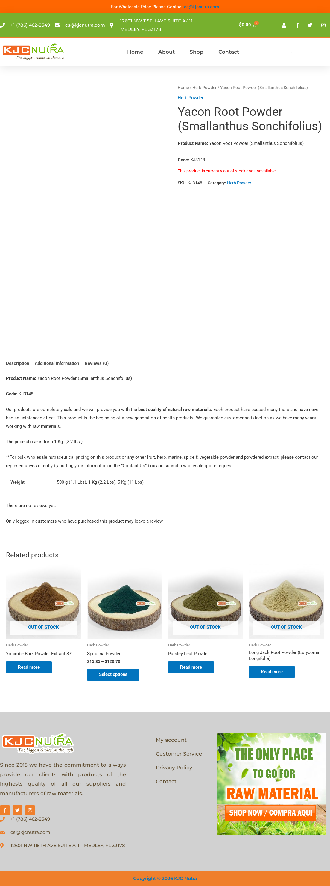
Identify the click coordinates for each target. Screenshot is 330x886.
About (166, 52)
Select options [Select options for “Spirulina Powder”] (113, 674)
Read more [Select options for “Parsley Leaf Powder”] (191, 667)
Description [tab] (17, 363)
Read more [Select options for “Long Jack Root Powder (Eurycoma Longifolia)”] (272, 671)
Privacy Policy (174, 768)
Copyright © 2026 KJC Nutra (165, 878)
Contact (228, 52)
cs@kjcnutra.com (201, 7)
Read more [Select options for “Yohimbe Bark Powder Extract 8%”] (29, 667)
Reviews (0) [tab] (97, 363)
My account (171, 740)
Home (135, 52)
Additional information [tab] (57, 363)
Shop (196, 52)
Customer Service (179, 754)
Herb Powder (204, 87)
